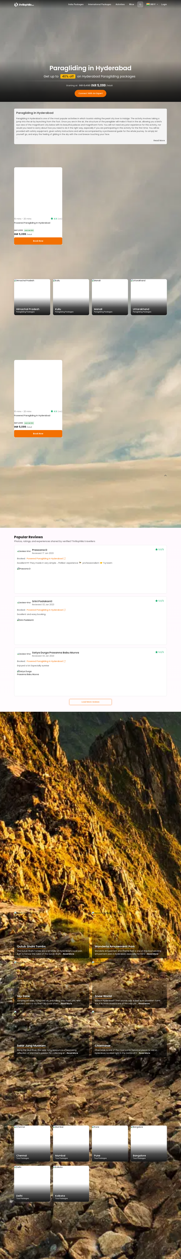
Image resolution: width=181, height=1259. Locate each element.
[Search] (140, 4)
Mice (131, 4)
